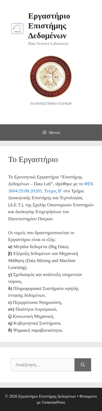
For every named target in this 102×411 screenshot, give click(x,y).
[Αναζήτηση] (83, 364)
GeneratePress (53, 402)
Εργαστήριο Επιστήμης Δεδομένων (49, 25)
